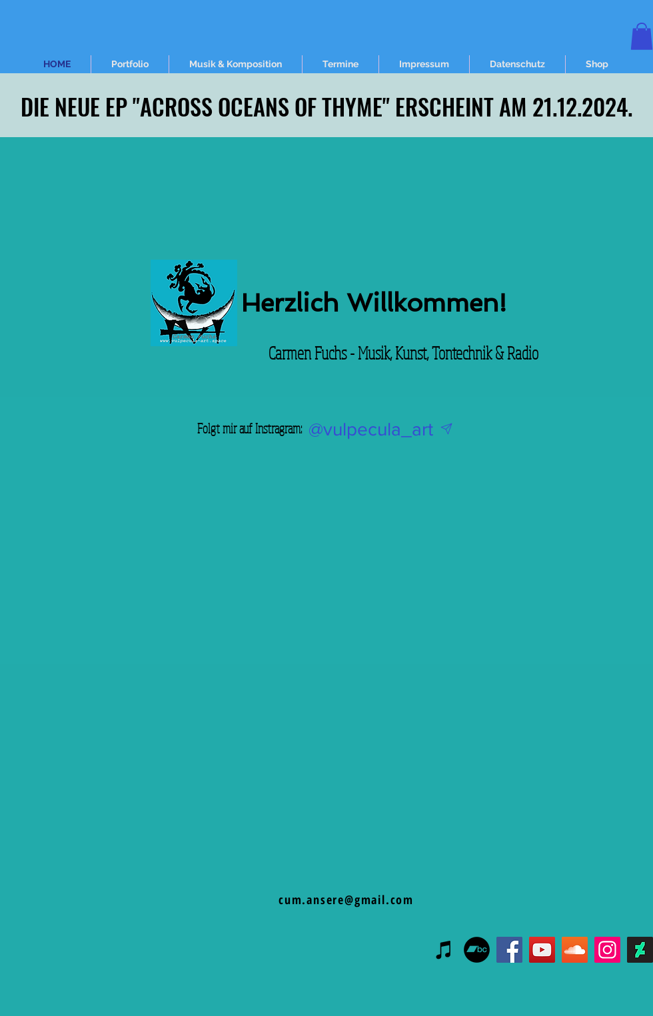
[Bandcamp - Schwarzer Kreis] (477, 950)
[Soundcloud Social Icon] (575, 950)
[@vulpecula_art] (370, 429)
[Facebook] (509, 950)
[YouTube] (542, 950)
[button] (641, 36)
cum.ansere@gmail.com (346, 899)
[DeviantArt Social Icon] (640, 950)
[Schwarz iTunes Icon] (444, 950)
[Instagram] (607, 950)
